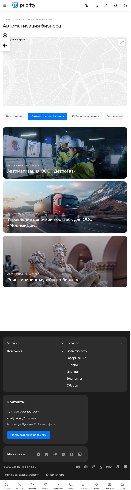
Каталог (73, 343)
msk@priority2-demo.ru (21, 418)
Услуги (12, 343)
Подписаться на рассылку (28, 435)
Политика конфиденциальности (21, 474)
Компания (14, 351)
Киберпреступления (85, 116)
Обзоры (73, 385)
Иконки (72, 372)
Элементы (74, 379)
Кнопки (72, 365)
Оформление (76, 358)
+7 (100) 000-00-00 (22, 412)
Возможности (77, 351)
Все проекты (14, 116)
